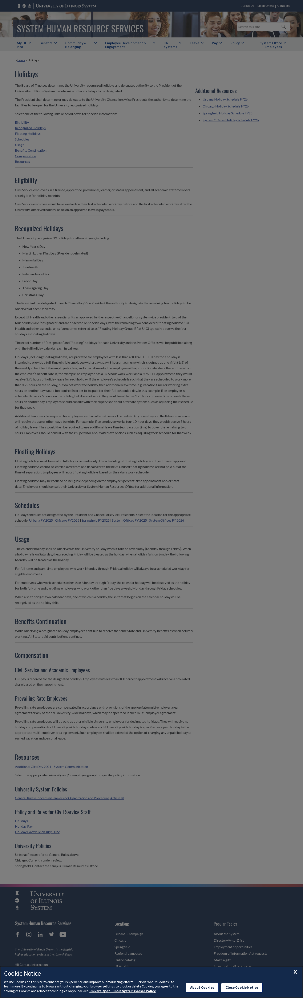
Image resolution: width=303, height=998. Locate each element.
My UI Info (21, 45)
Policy (235, 43)
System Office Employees (271, 45)
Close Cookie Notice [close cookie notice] (242, 987)
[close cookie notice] (295, 972)
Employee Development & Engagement (125, 45)
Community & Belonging (76, 45)
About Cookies (202, 987)
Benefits (46, 43)
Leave (194, 43)
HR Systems (170, 45)
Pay (215, 43)
